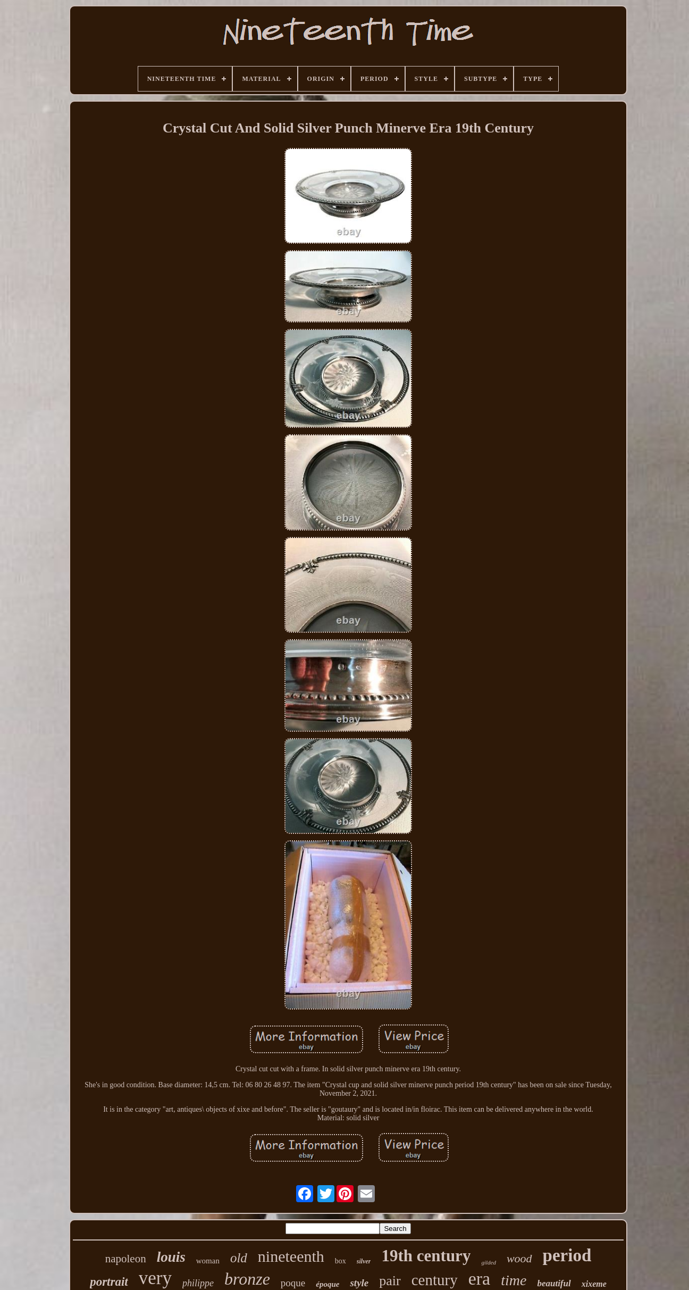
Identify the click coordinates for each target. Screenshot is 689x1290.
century (434, 1279)
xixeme (594, 1283)
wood (519, 1258)
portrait (109, 1281)
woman (208, 1260)
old (238, 1258)
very (155, 1278)
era (479, 1278)
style (359, 1282)
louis (171, 1257)
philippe (198, 1283)
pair (389, 1280)
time (513, 1280)
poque (293, 1282)
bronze (247, 1278)
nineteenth (291, 1256)
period (567, 1255)
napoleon (125, 1258)
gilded (488, 1262)
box (340, 1261)
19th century (425, 1255)
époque (327, 1284)
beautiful (553, 1283)
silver (364, 1261)
